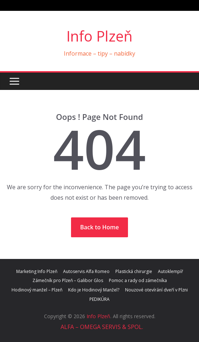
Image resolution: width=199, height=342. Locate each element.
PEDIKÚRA (99, 299)
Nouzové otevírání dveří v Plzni (156, 290)
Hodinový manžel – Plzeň (37, 290)
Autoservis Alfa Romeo (86, 271)
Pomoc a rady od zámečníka (138, 280)
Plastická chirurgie (133, 271)
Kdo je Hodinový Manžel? (93, 290)
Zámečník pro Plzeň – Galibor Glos (67, 280)
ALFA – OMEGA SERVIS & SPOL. (101, 327)
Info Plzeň (99, 36)
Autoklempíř (170, 271)
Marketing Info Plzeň (36, 271)
